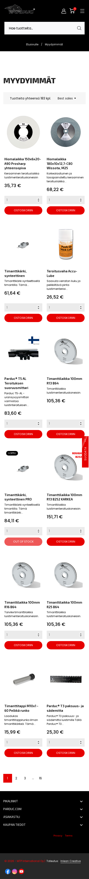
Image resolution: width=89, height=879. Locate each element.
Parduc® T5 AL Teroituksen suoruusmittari (16, 383)
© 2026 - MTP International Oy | (31, 861)
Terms (69, 835)
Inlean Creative (71, 861)
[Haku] (44, 28)
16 (40, 778)
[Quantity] (23, 200)
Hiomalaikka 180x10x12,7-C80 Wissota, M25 (60, 163)
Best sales (67, 98)
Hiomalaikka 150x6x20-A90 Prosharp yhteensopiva (22, 163)
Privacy (57, 835)
